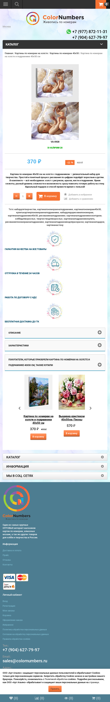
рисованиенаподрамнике (52, 215)
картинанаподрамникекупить (79, 218)
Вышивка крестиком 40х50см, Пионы (72, 418)
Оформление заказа (12, 620)
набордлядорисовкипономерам (76, 212)
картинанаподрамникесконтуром (84, 215)
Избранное (8, 625)
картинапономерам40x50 (87, 209)
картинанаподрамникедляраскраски (64, 222)
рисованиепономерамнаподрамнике (24, 222)
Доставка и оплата (12, 550)
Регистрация (9, 606)
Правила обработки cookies (16, 639)
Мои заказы (9, 610)
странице (94, 682)
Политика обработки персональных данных (25, 629)
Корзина (7, 615)
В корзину (47, 196)
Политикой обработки (56, 679)
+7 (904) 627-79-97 (21, 649)
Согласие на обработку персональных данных (26, 634)
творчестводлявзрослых (49, 218)
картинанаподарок (94, 222)
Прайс (6, 555)
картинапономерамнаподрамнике (55, 209)
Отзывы (7, 560)
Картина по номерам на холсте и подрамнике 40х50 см (38, 420)
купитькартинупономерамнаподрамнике (37, 212)
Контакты (8, 564)
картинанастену (55, 225)
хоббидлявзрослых (25, 218)
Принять (55, 688)
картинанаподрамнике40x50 (23, 215)
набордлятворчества (25, 209)
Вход (5, 601)
